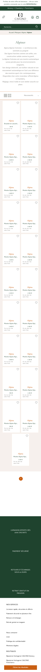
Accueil (11, 33)
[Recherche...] (17, 27)
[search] (36, 26)
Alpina (24, 33)
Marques (18, 33)
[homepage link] (20, 17)
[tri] (31, 95)
